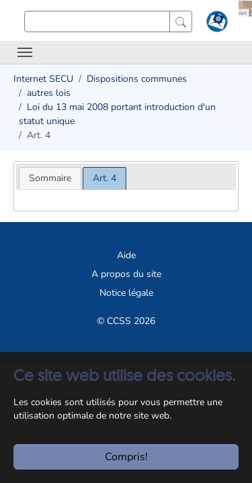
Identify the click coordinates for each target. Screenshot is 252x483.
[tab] (50, 178)
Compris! (126, 456)
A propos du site (126, 274)
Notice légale (126, 292)
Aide (126, 255)
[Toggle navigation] (24, 52)
